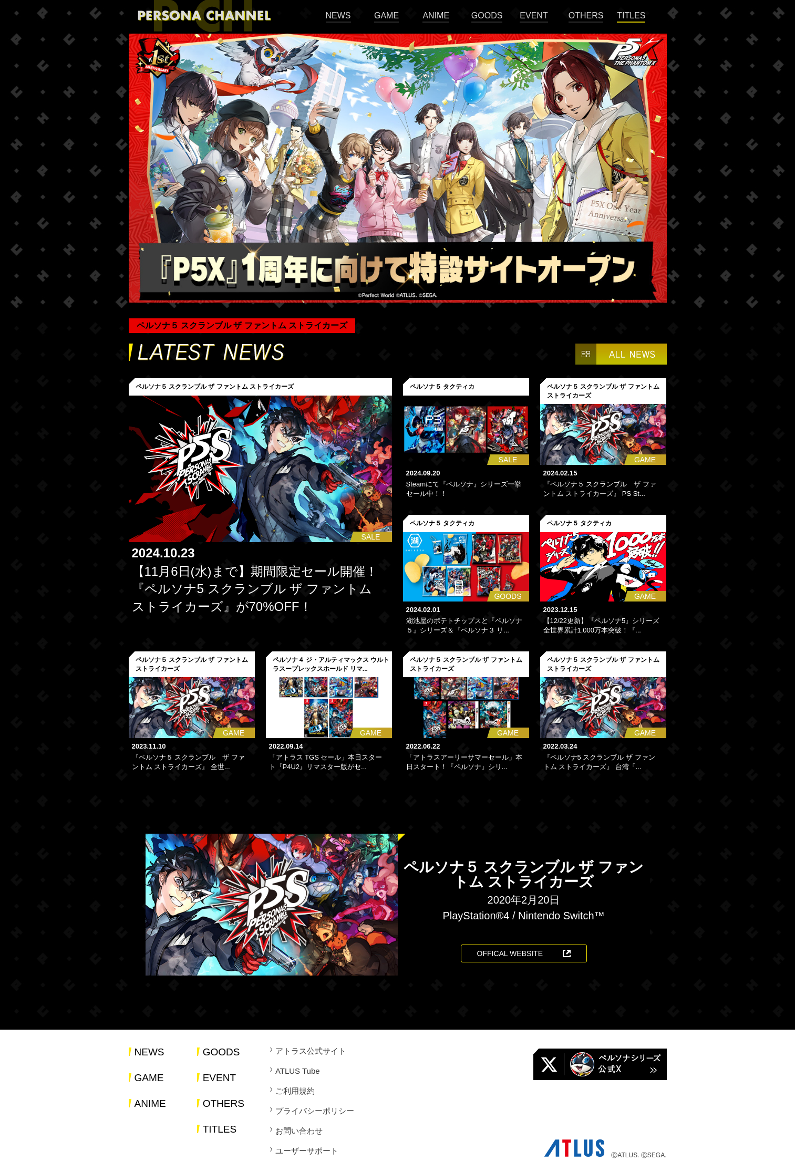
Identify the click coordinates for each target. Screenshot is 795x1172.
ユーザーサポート (306, 1150)
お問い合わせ (299, 1130)
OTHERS (586, 15)
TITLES (631, 15)
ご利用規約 (295, 1090)
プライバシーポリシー (314, 1110)
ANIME (435, 15)
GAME (386, 15)
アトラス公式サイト (310, 1050)
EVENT (534, 15)
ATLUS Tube (297, 1070)
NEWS (338, 15)
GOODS (487, 15)
